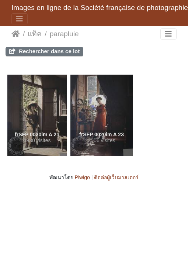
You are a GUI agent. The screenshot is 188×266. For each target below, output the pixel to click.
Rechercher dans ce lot (44, 51)
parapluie (64, 34)
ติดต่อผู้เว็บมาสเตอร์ (116, 177)
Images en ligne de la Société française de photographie (99, 7)
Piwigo (82, 177)
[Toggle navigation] (19, 18)
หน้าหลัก (15, 34)
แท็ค (35, 34)
